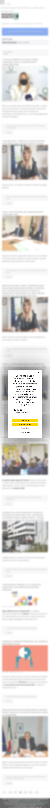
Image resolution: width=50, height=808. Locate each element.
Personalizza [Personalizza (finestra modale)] (25, 428)
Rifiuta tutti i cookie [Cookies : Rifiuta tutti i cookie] (25, 424)
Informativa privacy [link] (25, 432)
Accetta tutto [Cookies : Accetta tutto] (25, 420)
